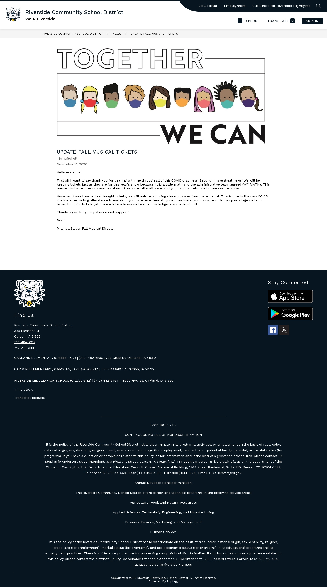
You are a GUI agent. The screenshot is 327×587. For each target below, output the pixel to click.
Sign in (312, 21)
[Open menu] (249, 20)
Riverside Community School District (72, 33)
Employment (235, 6)
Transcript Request (29, 398)
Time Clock (23, 389)
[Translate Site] (280, 20)
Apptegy (172, 581)
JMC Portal (208, 6)
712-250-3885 (25, 348)
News (117, 33)
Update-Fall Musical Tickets (154, 33)
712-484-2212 (24, 342)
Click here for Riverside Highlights (281, 6)
